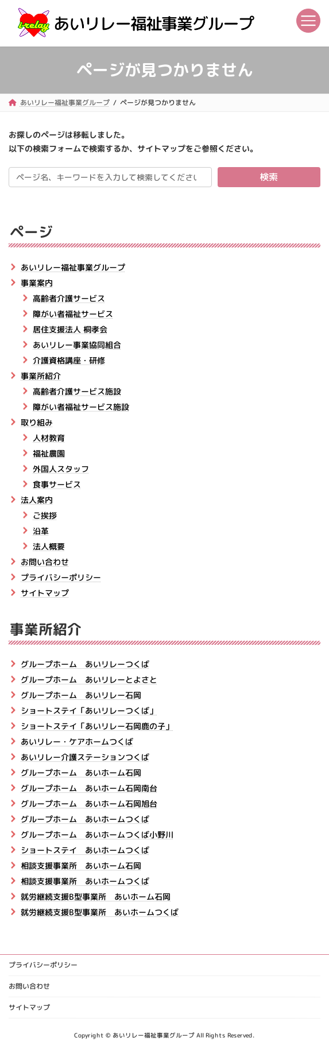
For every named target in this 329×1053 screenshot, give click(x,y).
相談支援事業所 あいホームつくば (85, 881)
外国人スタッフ (61, 468)
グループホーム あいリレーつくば (85, 664)
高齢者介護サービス (69, 297)
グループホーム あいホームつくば (85, 819)
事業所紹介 (41, 375)
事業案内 (37, 282)
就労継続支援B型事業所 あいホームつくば (100, 912)
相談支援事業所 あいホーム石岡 (81, 865)
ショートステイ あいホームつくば (85, 850)
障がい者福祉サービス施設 (81, 406)
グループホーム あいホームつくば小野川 (97, 834)
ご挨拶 (45, 514)
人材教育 (49, 437)
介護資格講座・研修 (69, 359)
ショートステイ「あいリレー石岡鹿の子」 (97, 726)
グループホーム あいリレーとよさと (89, 679)
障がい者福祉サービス (73, 313)
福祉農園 (49, 452)
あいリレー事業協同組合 (77, 344)
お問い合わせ (45, 561)
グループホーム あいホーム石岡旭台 (89, 803)
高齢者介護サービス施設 (77, 390)
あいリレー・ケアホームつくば (77, 741)
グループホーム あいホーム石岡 (81, 772)
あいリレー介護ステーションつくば (85, 757)
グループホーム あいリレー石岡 (81, 695)
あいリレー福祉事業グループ (73, 266)
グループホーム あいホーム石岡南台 (89, 788)
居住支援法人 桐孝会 (70, 328)
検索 (269, 177)
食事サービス (57, 483)
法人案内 (37, 499)
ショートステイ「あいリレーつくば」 (89, 710)
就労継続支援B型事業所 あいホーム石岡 (96, 896)
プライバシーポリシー (61, 576)
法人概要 (49, 545)
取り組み (37, 421)
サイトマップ (45, 592)
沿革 (41, 530)
